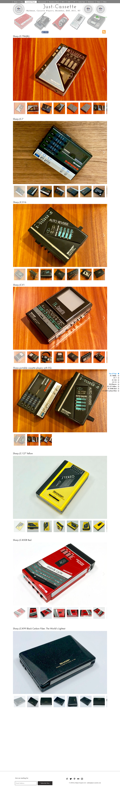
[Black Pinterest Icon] (74, 779)
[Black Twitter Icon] (71, 779)
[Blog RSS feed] (104, 32)
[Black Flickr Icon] (78, 779)
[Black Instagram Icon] (82, 779)
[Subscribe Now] (45, 783)
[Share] (45, 32)
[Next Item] (104, 69)
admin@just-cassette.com (94, 783)
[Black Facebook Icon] (67, 779)
